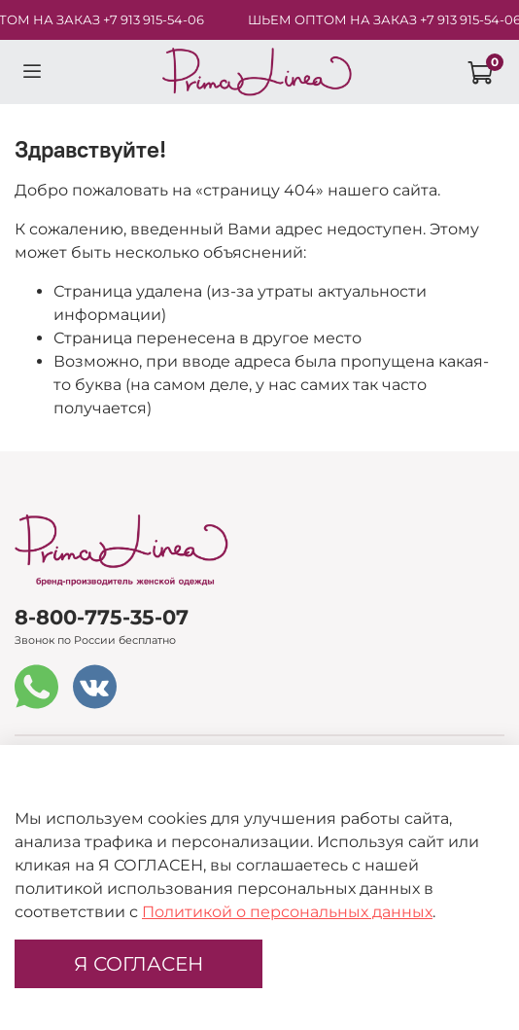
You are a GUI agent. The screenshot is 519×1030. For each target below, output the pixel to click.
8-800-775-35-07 (102, 617)
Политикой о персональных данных (287, 912)
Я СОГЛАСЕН (138, 964)
